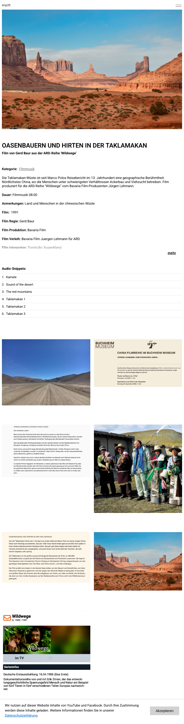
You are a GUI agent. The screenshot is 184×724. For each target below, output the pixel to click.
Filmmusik (27, 169)
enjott (6, 5)
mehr (172, 253)
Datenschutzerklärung (21, 716)
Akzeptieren (164, 711)
